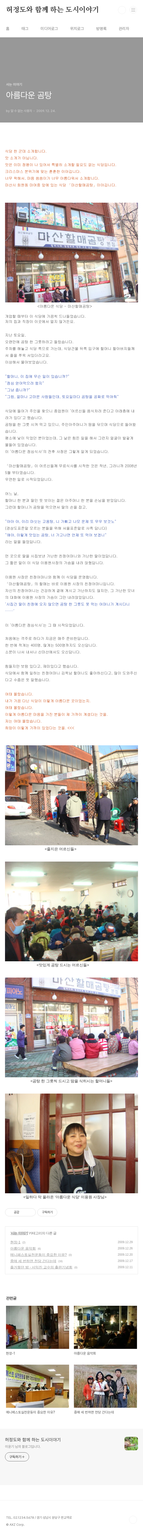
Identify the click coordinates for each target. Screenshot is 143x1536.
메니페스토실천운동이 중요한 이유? (38, 1255)
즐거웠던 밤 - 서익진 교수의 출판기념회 (41, 1267)
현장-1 (15, 1242)
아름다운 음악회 (23, 1248)
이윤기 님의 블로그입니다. (23, 1447)
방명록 (101, 28)
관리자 (124, 28)
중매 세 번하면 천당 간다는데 (33, 1261)
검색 (122, 10)
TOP (133, 1520)
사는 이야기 (19, 1233)
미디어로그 (49, 28)
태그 (25, 28)
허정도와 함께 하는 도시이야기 (52, 10)
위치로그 (77, 28)
